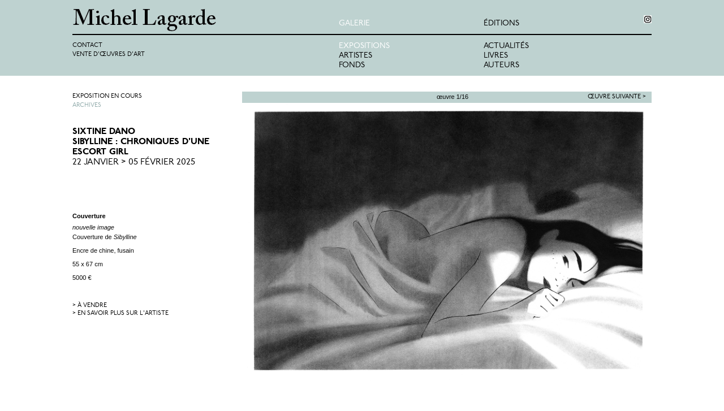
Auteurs (501, 65)
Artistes (355, 55)
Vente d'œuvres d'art (108, 54)
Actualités (506, 46)
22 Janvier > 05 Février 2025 (133, 162)
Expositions (364, 46)
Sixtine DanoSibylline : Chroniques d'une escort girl (140, 142)
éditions (501, 23)
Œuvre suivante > (617, 97)
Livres (496, 55)
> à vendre (89, 305)
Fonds (352, 65)
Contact (87, 45)
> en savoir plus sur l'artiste (120, 313)
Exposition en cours (107, 96)
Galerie (354, 23)
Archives (86, 105)
